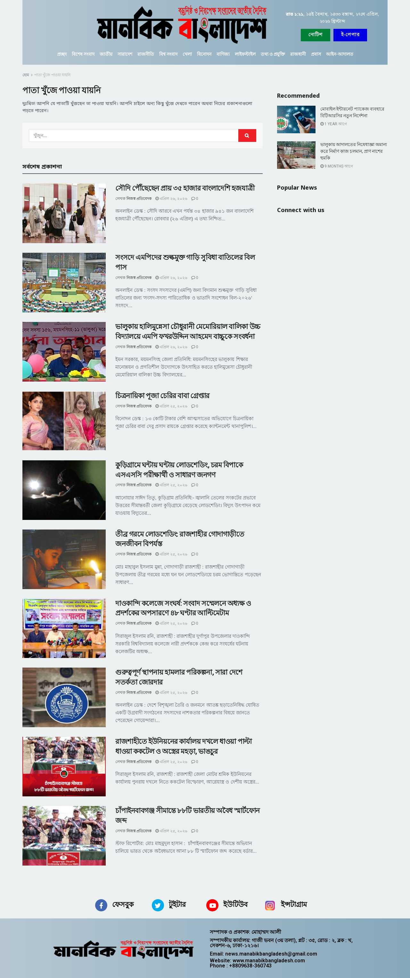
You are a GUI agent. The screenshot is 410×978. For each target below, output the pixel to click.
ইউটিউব (235, 904)
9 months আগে (336, 166)
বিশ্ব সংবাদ (168, 54)
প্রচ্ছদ (62, 54)
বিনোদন (204, 54)
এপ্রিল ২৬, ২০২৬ (171, 198)
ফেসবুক (123, 904)
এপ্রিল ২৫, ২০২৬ (171, 406)
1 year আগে (333, 124)
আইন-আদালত (339, 54)
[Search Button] (247, 135)
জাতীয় (106, 54)
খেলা (187, 54)
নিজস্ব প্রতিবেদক (139, 198)
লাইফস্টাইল (245, 54)
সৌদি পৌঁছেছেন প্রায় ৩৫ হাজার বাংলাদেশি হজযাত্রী (184, 188)
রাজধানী (298, 54)
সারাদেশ (125, 54)
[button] (350, 35)
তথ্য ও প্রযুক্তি (273, 54)
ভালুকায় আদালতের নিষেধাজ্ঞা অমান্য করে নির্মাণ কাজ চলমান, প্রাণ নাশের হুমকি (353, 151)
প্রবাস (316, 54)
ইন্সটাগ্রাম (294, 904)
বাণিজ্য (223, 54)
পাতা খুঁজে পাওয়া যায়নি (52, 75)
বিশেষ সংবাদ (83, 54)
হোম (25, 75)
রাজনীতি (145, 54)
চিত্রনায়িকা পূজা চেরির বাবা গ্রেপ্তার (162, 396)
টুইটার (177, 904)
